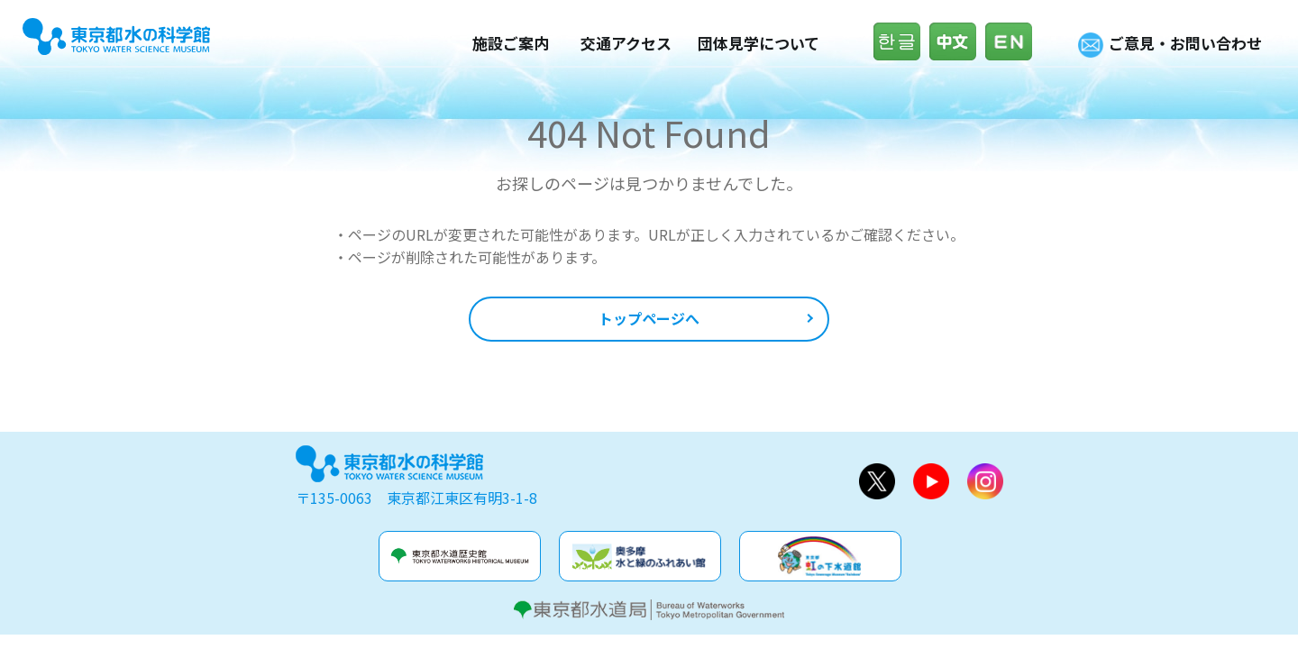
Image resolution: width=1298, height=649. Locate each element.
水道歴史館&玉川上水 (460, 556)
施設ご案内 (510, 43)
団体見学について (758, 43)
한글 (901, 41)
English (1013, 41)
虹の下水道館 (820, 556)
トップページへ (649, 318)
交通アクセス (626, 43)
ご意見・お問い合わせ (1185, 43)
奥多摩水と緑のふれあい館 (640, 556)
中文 (957, 41)
